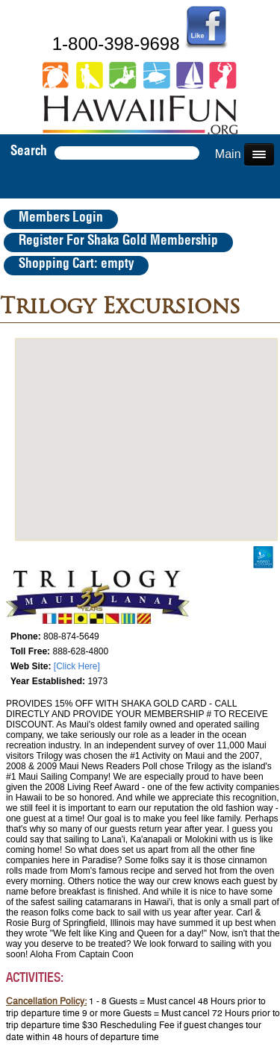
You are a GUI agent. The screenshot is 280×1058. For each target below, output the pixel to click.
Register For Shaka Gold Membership (118, 241)
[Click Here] (77, 666)
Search (28, 151)
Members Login (61, 218)
